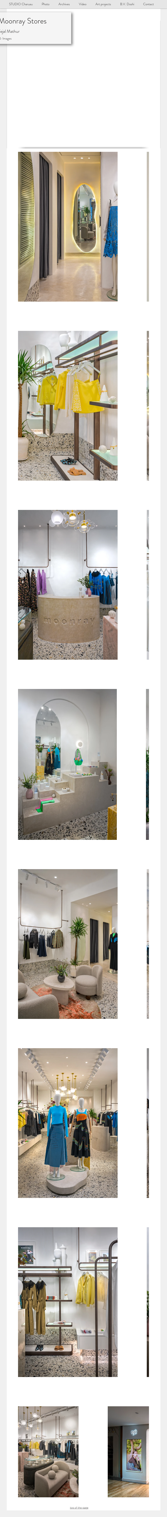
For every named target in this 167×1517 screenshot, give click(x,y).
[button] (129, 4)
